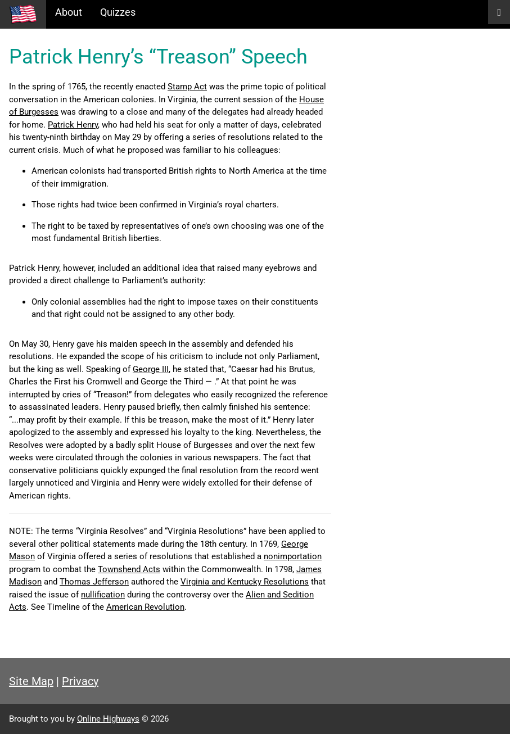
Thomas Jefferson (94, 582)
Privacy (80, 681)
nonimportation (293, 556)
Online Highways (108, 719)
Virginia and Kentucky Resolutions (244, 582)
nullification (103, 595)
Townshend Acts (129, 569)
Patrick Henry (73, 125)
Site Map (31, 681)
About (68, 12)
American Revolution (145, 607)
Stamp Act (187, 86)
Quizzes (118, 12)
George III (151, 369)
